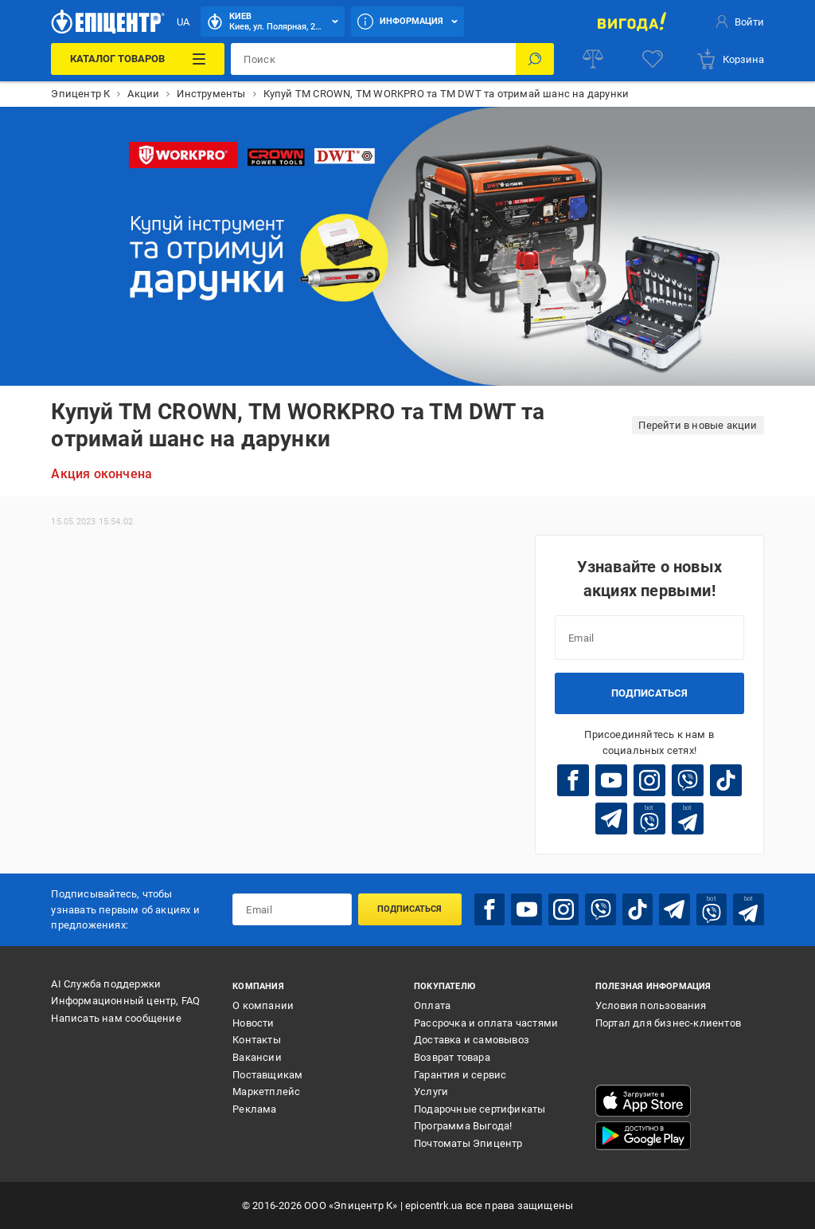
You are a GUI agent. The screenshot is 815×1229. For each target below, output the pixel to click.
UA (183, 22)
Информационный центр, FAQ (125, 1001)
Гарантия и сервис (460, 1075)
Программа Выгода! (463, 1126)
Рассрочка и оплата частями (486, 1023)
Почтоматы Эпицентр (468, 1143)
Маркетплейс (266, 1091)
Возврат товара (452, 1057)
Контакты (256, 1040)
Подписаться (649, 693)
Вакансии (257, 1057)
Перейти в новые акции (697, 425)
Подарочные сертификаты (479, 1109)
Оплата (432, 1005)
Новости (253, 1023)
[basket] (730, 59)
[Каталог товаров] (137, 59)
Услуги (431, 1091)
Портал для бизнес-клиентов (668, 1023)
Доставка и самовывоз (471, 1040)
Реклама (254, 1109)
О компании (263, 1005)
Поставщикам (267, 1075)
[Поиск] (535, 59)
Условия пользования (651, 1005)
